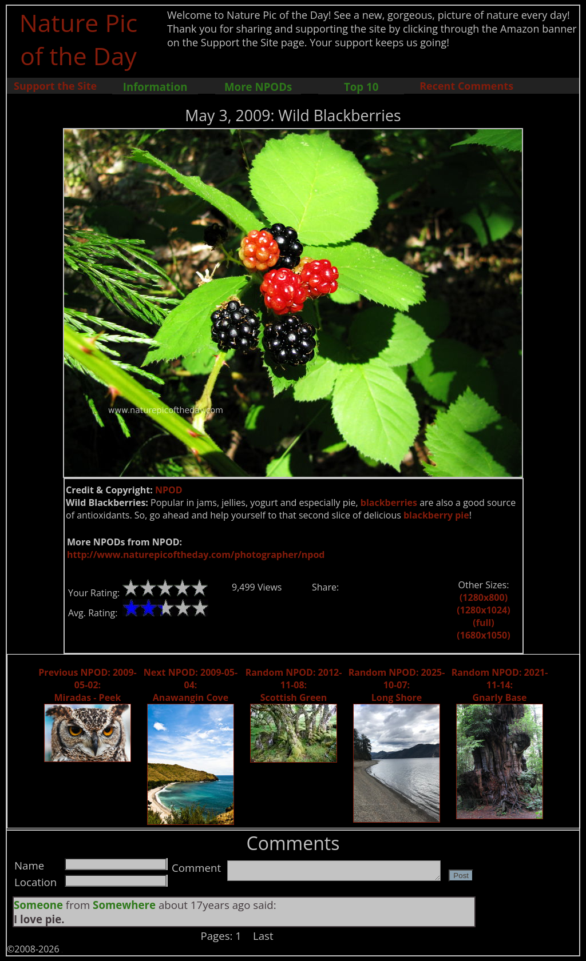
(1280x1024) (483, 610)
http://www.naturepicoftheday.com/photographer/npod (195, 554)
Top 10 (361, 86)
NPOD (169, 490)
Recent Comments (466, 86)
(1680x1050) (483, 635)
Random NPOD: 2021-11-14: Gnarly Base (500, 685)
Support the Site (55, 86)
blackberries (389, 502)
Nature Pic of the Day (78, 39)
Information (155, 86)
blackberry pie (436, 515)
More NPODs (258, 86)
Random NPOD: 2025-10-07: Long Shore (397, 685)
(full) (483, 622)
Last (263, 935)
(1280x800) (484, 597)
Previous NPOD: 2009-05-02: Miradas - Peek (87, 685)
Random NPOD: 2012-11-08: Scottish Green (294, 685)
